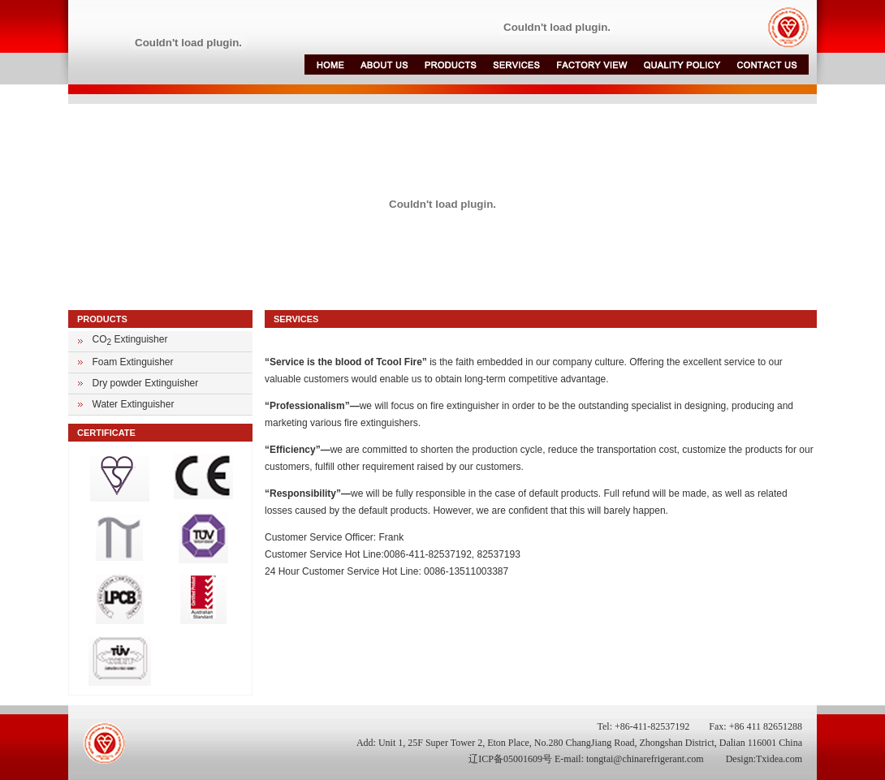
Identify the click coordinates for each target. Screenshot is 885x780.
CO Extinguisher (130, 339)
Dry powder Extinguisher (146, 383)
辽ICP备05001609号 (510, 759)
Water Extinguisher (134, 404)
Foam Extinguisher (133, 362)
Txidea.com (779, 759)
